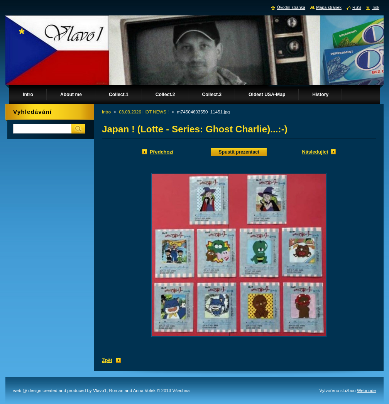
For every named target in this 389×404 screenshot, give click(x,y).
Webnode (366, 390)
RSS (356, 7)
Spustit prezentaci (239, 152)
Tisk (375, 7)
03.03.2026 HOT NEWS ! (144, 112)
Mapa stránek (329, 7)
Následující (315, 152)
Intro (106, 112)
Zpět (107, 360)
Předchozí (161, 152)
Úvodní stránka (291, 7)
